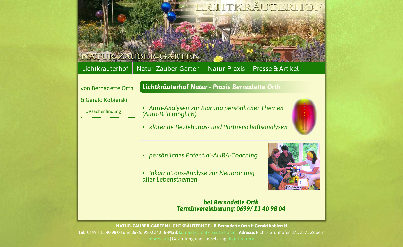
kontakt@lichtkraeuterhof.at (207, 232)
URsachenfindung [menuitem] (103, 111)
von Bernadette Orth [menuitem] (107, 88)
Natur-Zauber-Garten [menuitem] (168, 68)
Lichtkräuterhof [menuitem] (105, 68)
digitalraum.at (241, 238)
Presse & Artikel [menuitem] (276, 68)
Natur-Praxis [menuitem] (226, 68)
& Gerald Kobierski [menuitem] (104, 100)
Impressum (158, 238)
